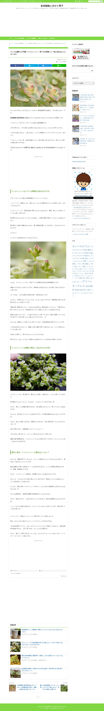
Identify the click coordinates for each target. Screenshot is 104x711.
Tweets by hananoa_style (79, 161)
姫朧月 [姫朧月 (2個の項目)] (84, 266)
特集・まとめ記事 (43, 38)
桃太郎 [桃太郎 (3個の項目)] (86, 253)
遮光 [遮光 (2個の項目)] (75, 266)
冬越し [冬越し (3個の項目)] (91, 253)
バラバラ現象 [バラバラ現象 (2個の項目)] (78, 278)
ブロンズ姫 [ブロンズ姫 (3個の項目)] (81, 264)
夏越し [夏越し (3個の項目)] (87, 264)
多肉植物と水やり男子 (52, 6)
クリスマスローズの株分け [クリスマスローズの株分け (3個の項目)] (81, 256)
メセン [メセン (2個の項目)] (80, 266)
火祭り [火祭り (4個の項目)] (89, 290)
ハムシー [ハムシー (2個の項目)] (81, 273)
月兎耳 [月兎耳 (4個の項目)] (77, 290)
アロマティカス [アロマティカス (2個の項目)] (81, 271)
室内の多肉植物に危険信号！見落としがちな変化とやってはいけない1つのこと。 (42, 656)
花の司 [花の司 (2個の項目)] (87, 273)
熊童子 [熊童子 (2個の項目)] (88, 278)
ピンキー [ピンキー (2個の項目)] (85, 269)
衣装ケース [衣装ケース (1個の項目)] (79, 281)
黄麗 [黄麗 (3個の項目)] (87, 286)
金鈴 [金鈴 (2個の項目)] (80, 269)
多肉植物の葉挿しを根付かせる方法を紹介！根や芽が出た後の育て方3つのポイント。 (42, 669)
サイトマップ (84, 1)
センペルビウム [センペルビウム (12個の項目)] (81, 246)
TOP (11, 38)
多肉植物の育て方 (42, 660)
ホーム (38, 696)
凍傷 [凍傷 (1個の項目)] (91, 278)
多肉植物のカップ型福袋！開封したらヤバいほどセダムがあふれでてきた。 (42, 631)
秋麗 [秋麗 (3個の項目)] (84, 261)
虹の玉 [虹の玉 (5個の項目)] (83, 290)
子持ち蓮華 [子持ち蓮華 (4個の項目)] (87, 250)
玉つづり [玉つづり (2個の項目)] (89, 271)
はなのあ (64, 576)
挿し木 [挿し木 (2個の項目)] (76, 273)
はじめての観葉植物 (31, 38)
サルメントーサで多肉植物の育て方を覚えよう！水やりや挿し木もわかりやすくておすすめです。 (42, 644)
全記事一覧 (52, 38)
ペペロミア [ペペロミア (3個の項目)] (90, 261)
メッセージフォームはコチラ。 (82, 218)
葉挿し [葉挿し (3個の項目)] (74, 264)
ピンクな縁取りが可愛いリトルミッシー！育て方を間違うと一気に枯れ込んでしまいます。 (38, 53)
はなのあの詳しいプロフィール (82, 207)
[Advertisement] (52, 24)
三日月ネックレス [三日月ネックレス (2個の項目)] (79, 276)
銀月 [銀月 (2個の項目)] (84, 278)
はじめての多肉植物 (19, 38)
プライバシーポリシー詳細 (81, 234)
